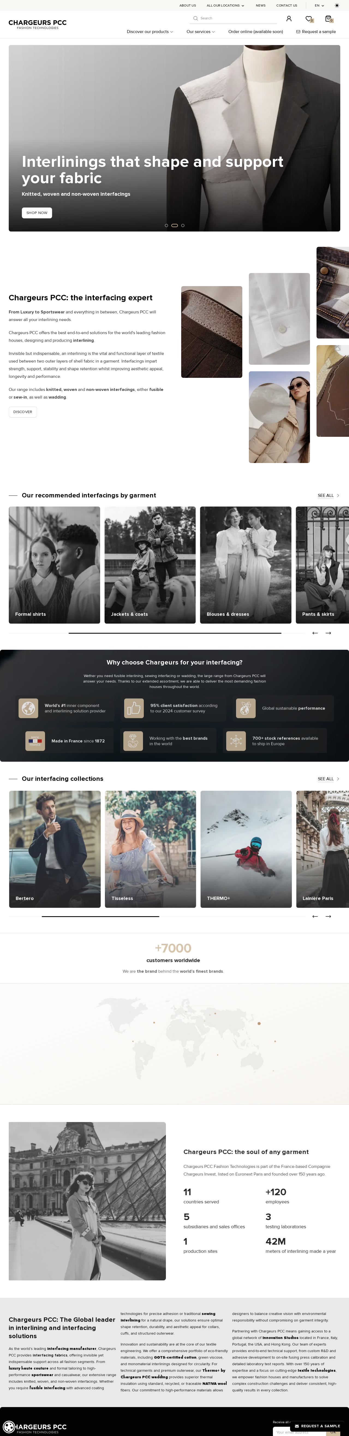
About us (188, 6)
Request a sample (316, 31)
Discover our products (150, 31)
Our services (201, 31)
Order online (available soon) (255, 31)
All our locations (226, 6)
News (261, 6)
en (320, 6)
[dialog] (9, 1427)
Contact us (286, 6)
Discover (22, 412)
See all (329, 495)
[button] (315, 633)
